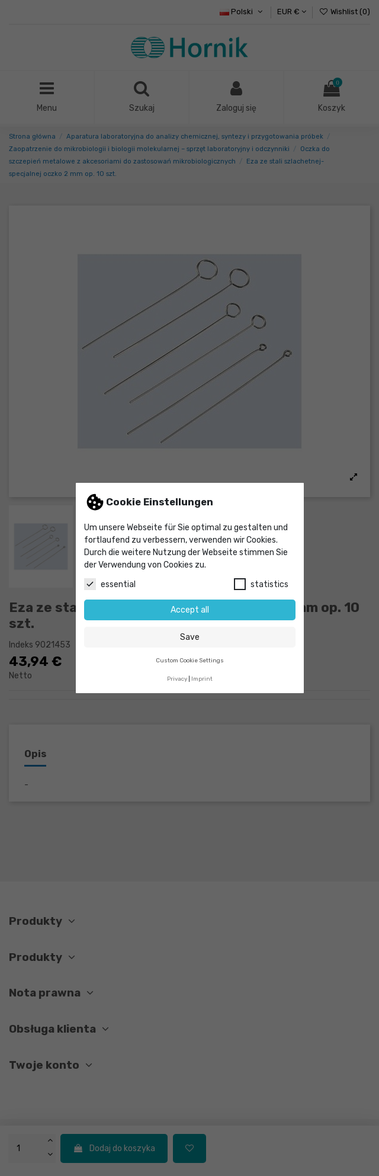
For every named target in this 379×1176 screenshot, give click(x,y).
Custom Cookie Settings (190, 660)
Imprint (202, 678)
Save (190, 637)
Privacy (177, 678)
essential (110, 584)
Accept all (190, 610)
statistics (261, 584)
